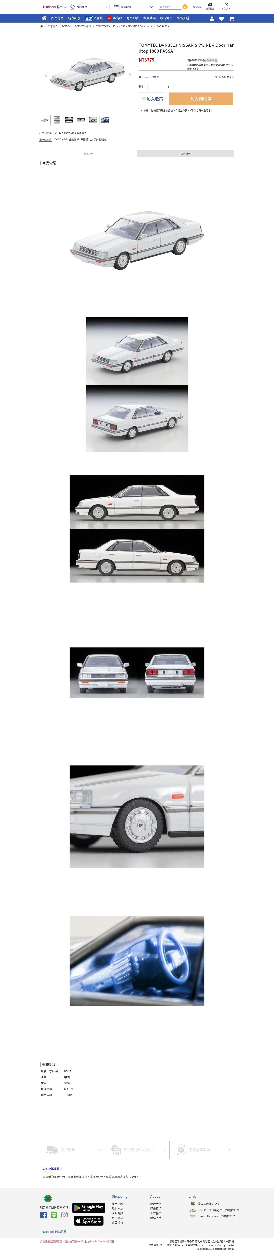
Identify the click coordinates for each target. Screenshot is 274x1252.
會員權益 (117, 1222)
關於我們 (155, 1204)
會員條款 (117, 1218)
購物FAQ (117, 1208)
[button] (130, 75)
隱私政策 (155, 1218)
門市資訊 (155, 1208)
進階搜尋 (197, 6)
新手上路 (117, 1204)
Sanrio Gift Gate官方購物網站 (216, 1216)
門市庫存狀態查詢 (224, 77)
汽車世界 (53, 26)
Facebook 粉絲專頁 (54, 1231)
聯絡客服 (117, 1213)
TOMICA (66, 26)
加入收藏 (152, 99)
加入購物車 (200, 99)
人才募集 (155, 1213)
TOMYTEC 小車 (83, 26)
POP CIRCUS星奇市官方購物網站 (218, 1210)
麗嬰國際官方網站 (209, 1204)
